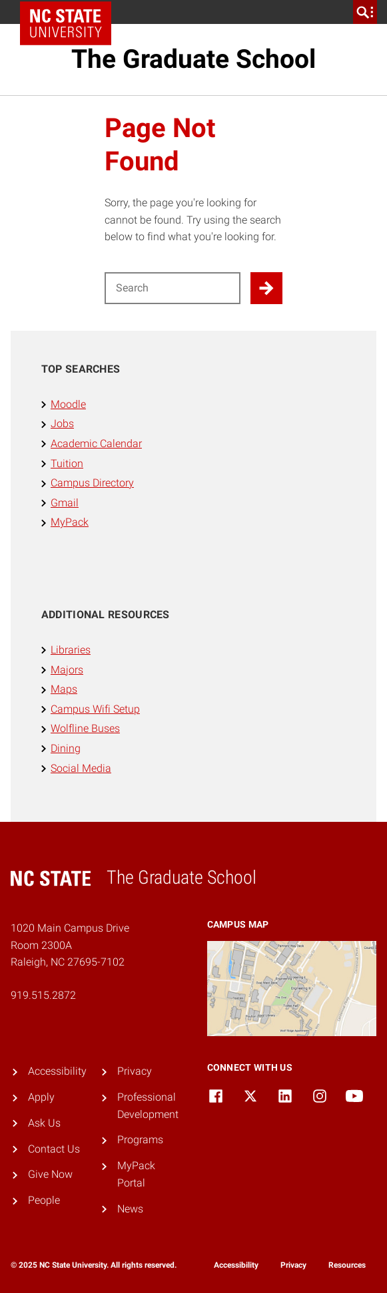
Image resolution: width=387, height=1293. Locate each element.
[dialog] (347, 1253)
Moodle (68, 404)
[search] (365, 12)
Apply (41, 1097)
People (44, 1200)
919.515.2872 (43, 995)
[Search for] (172, 288)
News (130, 1208)
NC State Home (70, 12)
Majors (67, 669)
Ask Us (44, 1123)
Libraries (71, 650)
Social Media (81, 768)
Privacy (134, 1071)
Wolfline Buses (85, 728)
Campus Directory (92, 482)
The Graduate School (193, 59)
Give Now (50, 1174)
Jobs (62, 423)
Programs (140, 1139)
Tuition (67, 463)
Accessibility (57, 1071)
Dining (66, 748)
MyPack (70, 522)
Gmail (65, 502)
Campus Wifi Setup (95, 709)
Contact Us (54, 1149)
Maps (64, 689)
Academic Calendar (96, 443)
